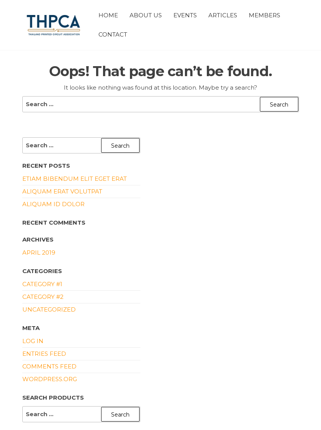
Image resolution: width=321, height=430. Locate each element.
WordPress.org (49, 379)
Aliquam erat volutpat (62, 191)
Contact (112, 34)
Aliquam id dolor (53, 204)
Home (108, 15)
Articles (222, 15)
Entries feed (44, 353)
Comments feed (49, 366)
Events (185, 15)
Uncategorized (49, 309)
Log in (32, 341)
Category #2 (42, 296)
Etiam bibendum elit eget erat (74, 178)
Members (264, 15)
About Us (146, 15)
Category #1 (42, 284)
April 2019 (38, 252)
